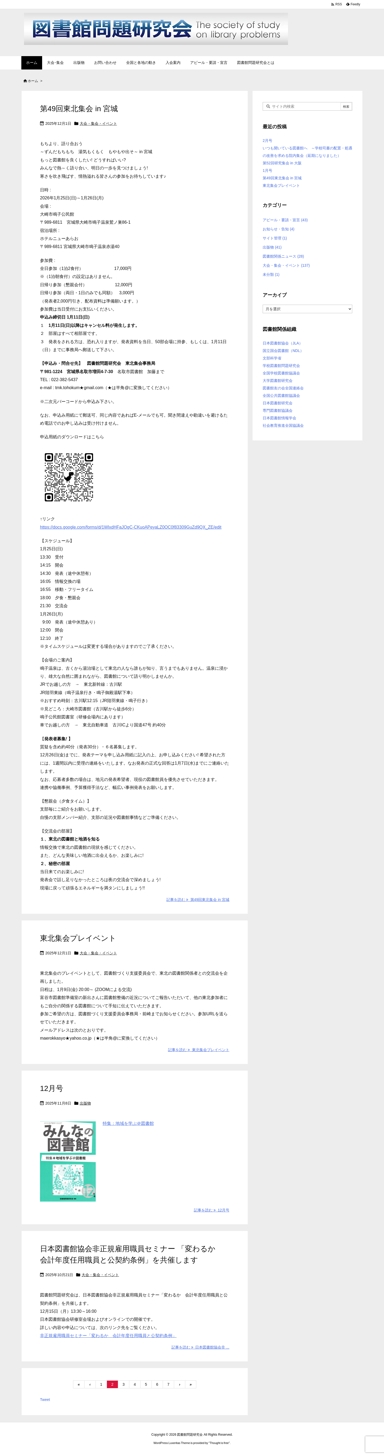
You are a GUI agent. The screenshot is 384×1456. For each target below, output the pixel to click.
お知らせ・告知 (278, 229)
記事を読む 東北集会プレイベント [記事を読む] (198, 1050)
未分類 (271, 274)
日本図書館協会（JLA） (283, 343)
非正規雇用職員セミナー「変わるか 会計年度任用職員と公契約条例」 (108, 1335)
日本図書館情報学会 (279, 418)
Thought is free (219, 1443)
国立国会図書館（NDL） (283, 350)
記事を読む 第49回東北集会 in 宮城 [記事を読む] (197, 899)
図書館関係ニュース (283, 256)
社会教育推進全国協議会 (283, 425)
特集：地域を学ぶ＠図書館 (128, 1123)
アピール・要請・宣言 (285, 220)
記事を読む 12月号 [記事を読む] (211, 1210)
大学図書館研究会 (278, 380)
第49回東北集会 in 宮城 (79, 108)
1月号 (267, 170)
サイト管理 (275, 238)
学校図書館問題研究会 (281, 365)
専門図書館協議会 (278, 410)
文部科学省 (272, 358)
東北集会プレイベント (78, 938)
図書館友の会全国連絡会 (283, 388)
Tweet (45, 1399)
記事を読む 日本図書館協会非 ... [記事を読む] (200, 1347)
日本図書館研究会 (278, 403)
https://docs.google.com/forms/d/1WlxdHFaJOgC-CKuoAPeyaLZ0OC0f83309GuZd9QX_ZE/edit (130, 527)
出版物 (85, 1103)
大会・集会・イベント (98, 123)
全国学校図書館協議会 (281, 373)
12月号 (51, 1088)
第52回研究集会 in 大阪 (282, 163)
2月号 (267, 140)
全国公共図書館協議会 (281, 395)
